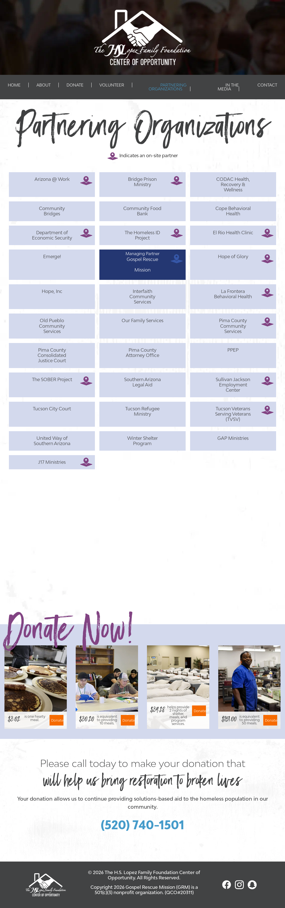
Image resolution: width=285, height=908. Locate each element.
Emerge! (52, 256)
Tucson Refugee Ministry (142, 411)
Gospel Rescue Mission (142, 264)
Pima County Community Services (233, 326)
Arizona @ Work (52, 179)
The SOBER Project (52, 379)
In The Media (228, 87)
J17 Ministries (52, 462)
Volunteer (111, 85)
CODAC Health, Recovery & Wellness (233, 184)
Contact (267, 85)
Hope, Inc (52, 291)
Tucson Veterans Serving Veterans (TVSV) (233, 414)
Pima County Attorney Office (142, 352)
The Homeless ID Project (142, 235)
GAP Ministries (233, 438)
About (43, 85)
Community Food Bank (142, 211)
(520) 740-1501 (142, 824)
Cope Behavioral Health (233, 211)
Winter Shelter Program (142, 440)
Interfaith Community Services (142, 296)
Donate (75, 85)
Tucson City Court (52, 408)
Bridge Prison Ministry (142, 181)
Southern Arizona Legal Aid (142, 382)
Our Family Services (142, 320)
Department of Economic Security (52, 235)
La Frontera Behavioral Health (233, 293)
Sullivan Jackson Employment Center (233, 385)
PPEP (233, 350)
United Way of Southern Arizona (52, 440)
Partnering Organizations (167, 87)
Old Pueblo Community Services (52, 326)
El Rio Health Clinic (233, 232)
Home (14, 85)
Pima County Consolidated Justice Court (52, 355)
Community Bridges (52, 211)
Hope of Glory (233, 256)
